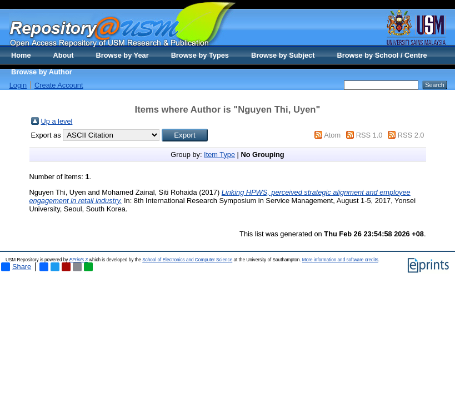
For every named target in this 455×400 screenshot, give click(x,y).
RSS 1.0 (369, 135)
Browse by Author (41, 72)
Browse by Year (122, 55)
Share (16, 266)
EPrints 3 (78, 259)
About (63, 55)
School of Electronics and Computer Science (187, 259)
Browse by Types (200, 55)
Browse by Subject (283, 55)
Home (21, 55)
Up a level (57, 121)
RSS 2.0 (411, 135)
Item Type (219, 154)
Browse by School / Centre (382, 55)
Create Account (58, 85)
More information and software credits (340, 259)
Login (18, 85)
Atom (332, 135)
